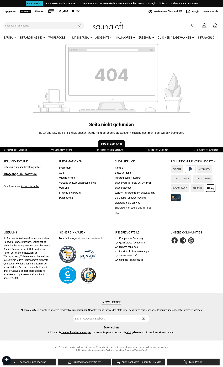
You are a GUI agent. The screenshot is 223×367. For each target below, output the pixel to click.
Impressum (65, 167)
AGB (61, 172)
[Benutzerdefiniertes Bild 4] (88, 275)
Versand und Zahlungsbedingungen (78, 182)
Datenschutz (66, 197)
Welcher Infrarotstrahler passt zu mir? (135, 192)
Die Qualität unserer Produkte (130, 197)
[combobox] (39, 25)
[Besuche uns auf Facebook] (174, 240)
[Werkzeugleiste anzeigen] (6, 360)
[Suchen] (80, 25)
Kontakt (119, 167)
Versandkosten (103, 347)
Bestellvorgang (123, 172)
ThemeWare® (140, 350)
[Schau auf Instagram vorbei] (183, 240)
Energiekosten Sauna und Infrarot (133, 207)
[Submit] (143, 318)
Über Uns (64, 187)
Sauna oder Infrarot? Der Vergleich (133, 182)
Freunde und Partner (70, 192)
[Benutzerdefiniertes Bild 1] (67, 254)
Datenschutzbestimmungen (76, 332)
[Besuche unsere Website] (191, 240)
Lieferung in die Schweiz (127, 202)
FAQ (117, 212)
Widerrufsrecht (67, 177)
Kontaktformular (30, 186)
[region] (29, 362)
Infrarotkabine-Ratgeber (128, 177)
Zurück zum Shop (112, 143)
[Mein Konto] (204, 25)
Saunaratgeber (123, 187)
